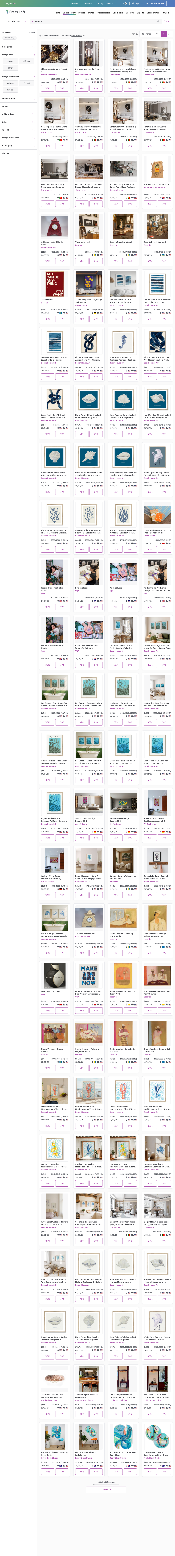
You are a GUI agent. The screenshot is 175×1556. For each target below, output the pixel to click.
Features (76, 3)
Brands (81, 13)
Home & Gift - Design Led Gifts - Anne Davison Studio (157, 531)
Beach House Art (117, 305)
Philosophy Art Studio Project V (88, 70)
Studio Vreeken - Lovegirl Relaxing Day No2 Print (155, 935)
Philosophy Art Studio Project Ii (54, 70)
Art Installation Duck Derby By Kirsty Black (54, 1453)
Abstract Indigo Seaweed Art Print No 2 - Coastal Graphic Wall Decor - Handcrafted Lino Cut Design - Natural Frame (89, 531)
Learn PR (89, 3)
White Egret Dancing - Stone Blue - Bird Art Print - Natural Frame (156, 473)
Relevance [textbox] (146, 34)
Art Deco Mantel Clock (85, 934)
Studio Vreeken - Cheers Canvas (52, 1050)
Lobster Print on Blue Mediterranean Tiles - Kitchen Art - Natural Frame (54, 1107)
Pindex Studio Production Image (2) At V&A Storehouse (157, 589)
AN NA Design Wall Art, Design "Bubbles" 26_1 (88, 301)
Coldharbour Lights (49, 1400)
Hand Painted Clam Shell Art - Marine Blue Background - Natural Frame (88, 416)
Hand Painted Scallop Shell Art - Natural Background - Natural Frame (87, 1338)
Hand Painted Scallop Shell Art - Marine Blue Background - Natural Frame (54, 473)
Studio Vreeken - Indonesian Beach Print (122, 992)
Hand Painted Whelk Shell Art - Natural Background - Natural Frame (123, 1338)
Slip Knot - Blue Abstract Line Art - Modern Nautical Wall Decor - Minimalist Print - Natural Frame (156, 358)
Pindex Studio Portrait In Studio (52, 589)
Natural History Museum (154, 187)
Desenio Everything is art (121, 242)
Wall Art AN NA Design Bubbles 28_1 (85, 819)
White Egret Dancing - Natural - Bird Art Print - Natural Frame (157, 1338)
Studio (166, 13)
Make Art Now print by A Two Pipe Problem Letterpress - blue (88, 992)
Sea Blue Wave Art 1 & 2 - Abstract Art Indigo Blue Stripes (121, 301)
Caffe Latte (115, 75)
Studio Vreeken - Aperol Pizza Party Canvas (157, 992)
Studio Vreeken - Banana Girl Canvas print (157, 1050)
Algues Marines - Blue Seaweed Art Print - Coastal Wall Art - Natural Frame (53, 819)
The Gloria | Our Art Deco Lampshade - (86, 1396)
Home (57, 13)
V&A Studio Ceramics (50, 991)
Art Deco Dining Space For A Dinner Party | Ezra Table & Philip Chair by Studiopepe (122, 185)
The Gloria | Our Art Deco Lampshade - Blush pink (52, 1396)
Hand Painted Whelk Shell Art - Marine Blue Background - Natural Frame (88, 473)
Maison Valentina (49, 75)
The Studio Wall (82, 242)
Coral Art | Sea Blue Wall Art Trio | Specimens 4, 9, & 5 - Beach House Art (53, 1280)
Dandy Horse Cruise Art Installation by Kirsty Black (156, 1453)
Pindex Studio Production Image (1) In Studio (86, 646)
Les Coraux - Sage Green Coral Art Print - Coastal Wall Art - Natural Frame (122, 704)
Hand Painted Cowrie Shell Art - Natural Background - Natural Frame (54, 1338)
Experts (140, 13)
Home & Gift (149, 536)
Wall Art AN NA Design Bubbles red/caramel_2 (154, 819)
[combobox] (149, 34)
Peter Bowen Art (48, 247)
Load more (106, 1490)
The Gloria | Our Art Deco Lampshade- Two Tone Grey (122, 1396)
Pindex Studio (81, 588)
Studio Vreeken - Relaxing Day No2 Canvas (87, 1050)
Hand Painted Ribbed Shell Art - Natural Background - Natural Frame (157, 1280)
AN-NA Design (81, 305)
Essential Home (116, 190)
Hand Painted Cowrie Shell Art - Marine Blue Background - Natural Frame (123, 473)
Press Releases (76, 36)
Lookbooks (118, 13)
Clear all (32, 33)
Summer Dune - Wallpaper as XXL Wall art (123, 877)
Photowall (114, 881)
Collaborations (154, 13)
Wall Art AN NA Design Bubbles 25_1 (119, 819)
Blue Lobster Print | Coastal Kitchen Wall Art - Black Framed (156, 877)
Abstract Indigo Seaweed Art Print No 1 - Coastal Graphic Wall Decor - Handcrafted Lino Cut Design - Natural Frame (54, 531)
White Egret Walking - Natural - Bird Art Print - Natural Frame (54, 1223)
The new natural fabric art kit (157, 184)
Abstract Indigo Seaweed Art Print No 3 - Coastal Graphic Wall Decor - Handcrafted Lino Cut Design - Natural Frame (123, 531)
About (110, 3)
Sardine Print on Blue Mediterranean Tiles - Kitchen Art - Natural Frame (157, 1107)
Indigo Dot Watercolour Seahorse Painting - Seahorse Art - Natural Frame (123, 358)
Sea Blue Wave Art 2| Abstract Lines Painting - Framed (157, 301)
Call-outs (130, 13)
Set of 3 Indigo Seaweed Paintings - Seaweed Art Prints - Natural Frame (54, 935)
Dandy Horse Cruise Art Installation (85, 1453)
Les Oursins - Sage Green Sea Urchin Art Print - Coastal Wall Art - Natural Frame (157, 646)
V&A (43, 593)
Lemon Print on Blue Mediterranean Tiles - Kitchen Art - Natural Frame (54, 1165)
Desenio (78, 245)
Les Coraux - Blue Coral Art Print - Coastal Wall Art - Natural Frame (121, 646)
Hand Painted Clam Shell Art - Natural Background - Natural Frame (88, 1280)
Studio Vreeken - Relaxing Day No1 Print (121, 935)
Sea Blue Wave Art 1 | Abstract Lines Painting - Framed (54, 358)
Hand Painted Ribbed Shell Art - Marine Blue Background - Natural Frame (157, 416)
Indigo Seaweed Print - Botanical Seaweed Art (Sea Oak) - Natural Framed (156, 1165)
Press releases (103, 13)
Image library (69, 13)
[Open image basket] (166, 21)
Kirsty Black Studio (49, 1458)
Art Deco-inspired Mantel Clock (52, 243)
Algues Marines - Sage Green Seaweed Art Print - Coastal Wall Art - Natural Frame (54, 762)
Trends (91, 13)
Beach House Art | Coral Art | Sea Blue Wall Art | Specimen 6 (88, 877)
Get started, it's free (155, 3)
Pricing (100, 3)
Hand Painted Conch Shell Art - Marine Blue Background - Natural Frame (123, 416)
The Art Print (46, 300)
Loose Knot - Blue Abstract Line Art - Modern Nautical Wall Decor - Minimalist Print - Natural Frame (54, 416)
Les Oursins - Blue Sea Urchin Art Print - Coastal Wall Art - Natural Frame (156, 704)
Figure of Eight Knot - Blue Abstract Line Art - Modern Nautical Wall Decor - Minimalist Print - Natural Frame (87, 358)
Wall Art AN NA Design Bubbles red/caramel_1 (51, 877)
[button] (11, 3)
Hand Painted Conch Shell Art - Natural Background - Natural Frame (123, 1280)
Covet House (80, 190)
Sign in (136, 3)
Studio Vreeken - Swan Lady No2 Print (122, 1050)
